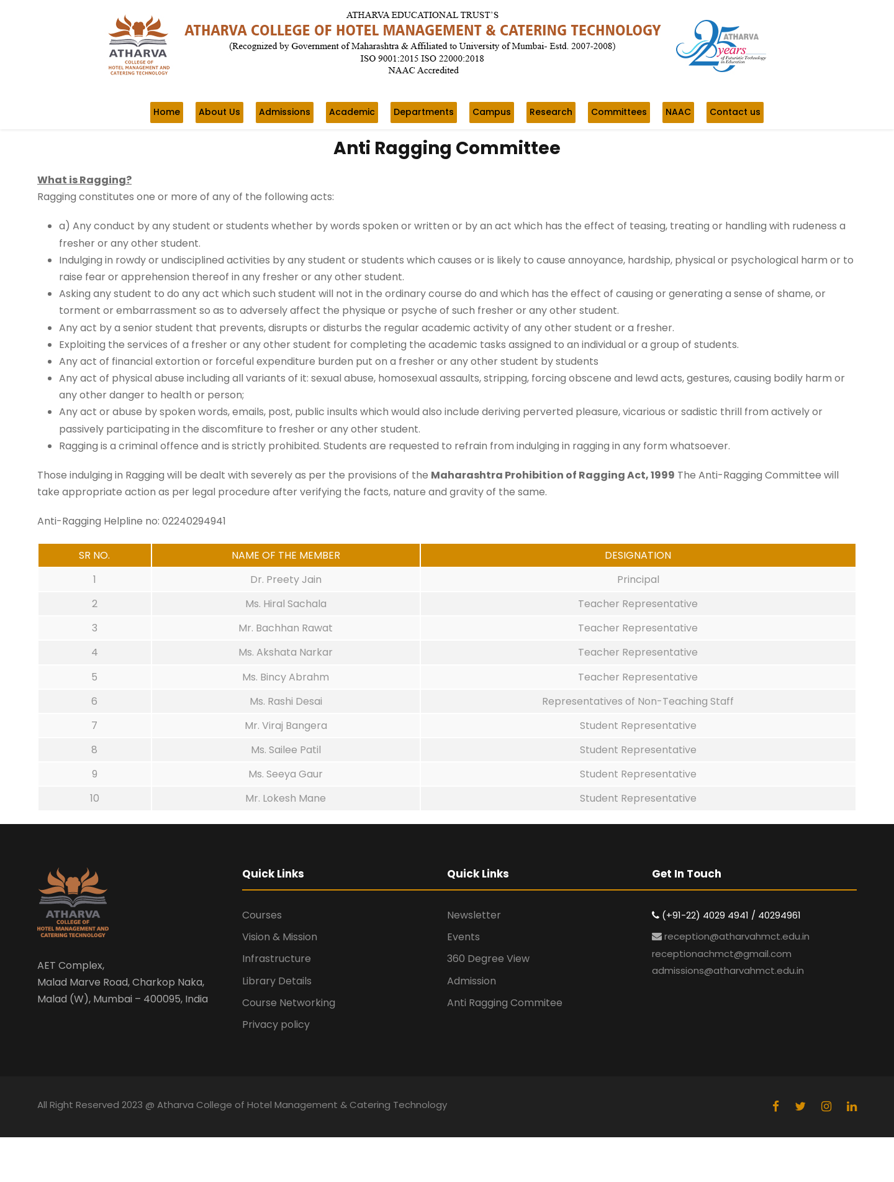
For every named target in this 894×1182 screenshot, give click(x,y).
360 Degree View (488, 958)
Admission (471, 981)
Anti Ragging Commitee (504, 1003)
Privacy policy (276, 1024)
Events (463, 937)
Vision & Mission (279, 937)
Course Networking (288, 1003)
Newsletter (474, 915)
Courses (262, 915)
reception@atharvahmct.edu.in (737, 936)
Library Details (277, 981)
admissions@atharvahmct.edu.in (728, 970)
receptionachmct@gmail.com (722, 953)
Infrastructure (276, 958)
